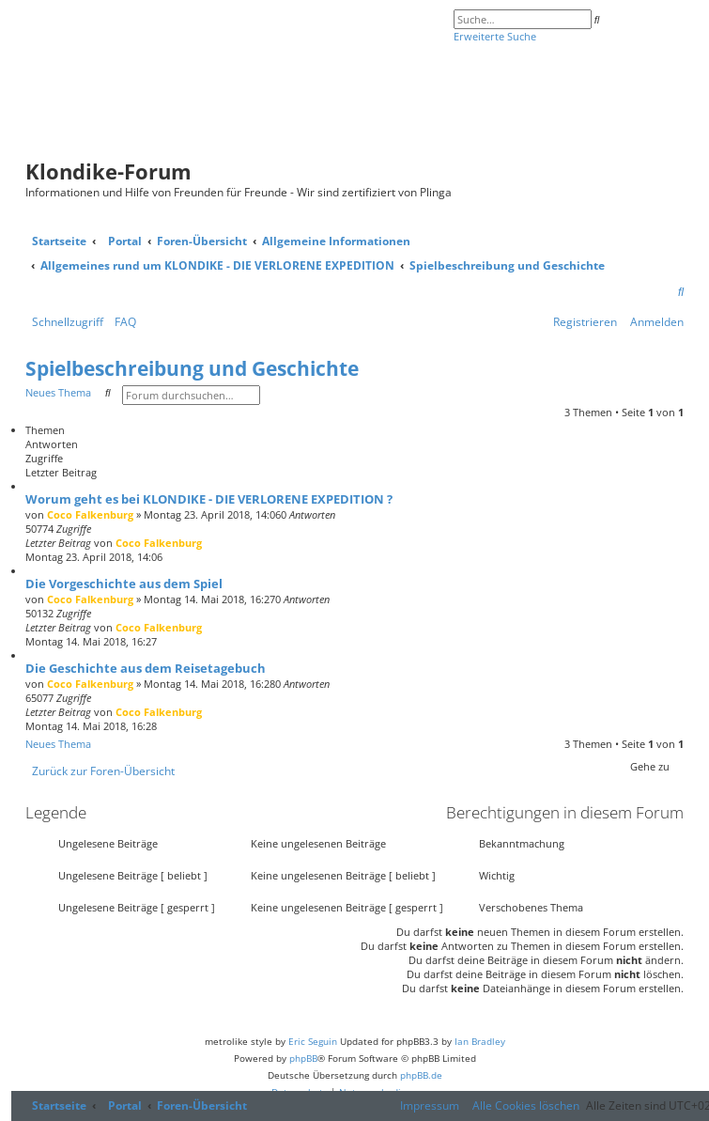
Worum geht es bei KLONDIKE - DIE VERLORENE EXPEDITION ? (209, 498)
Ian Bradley (480, 1041)
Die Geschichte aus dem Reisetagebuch (145, 668)
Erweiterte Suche (495, 36)
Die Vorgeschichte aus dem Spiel (124, 583)
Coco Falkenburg (90, 514)
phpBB (303, 1058)
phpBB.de (421, 1075)
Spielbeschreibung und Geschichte (192, 368)
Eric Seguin (312, 1041)
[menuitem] (681, 292)
